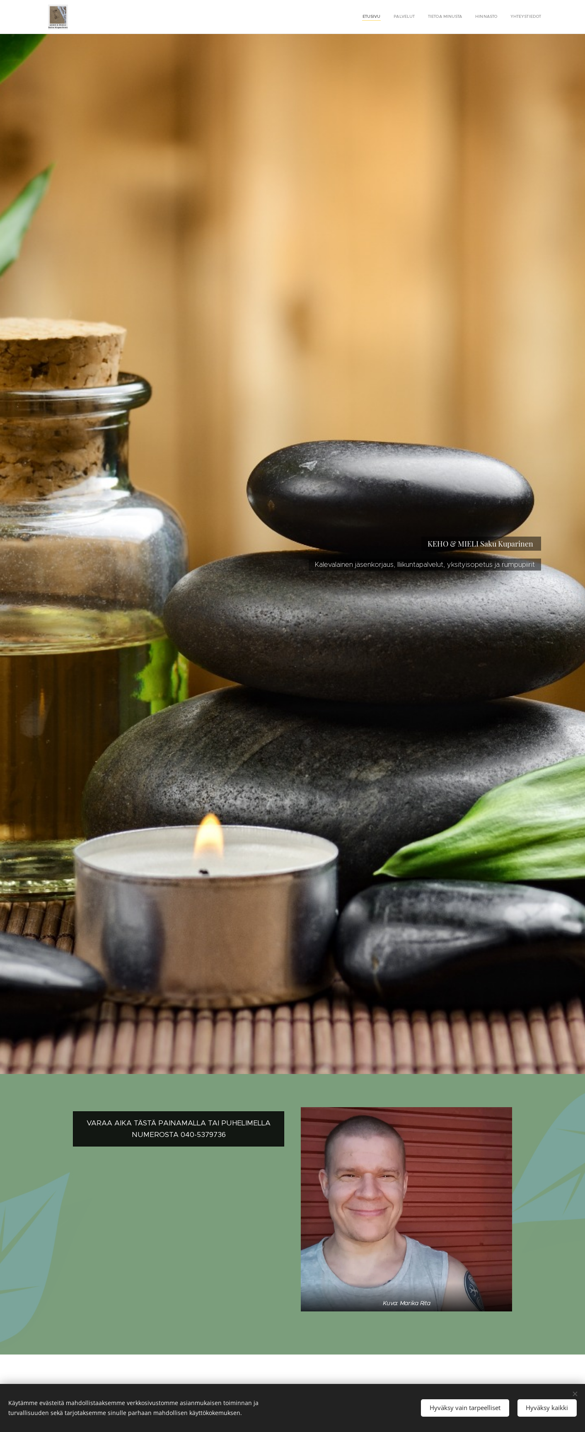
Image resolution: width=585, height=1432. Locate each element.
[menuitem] (490, 17)
